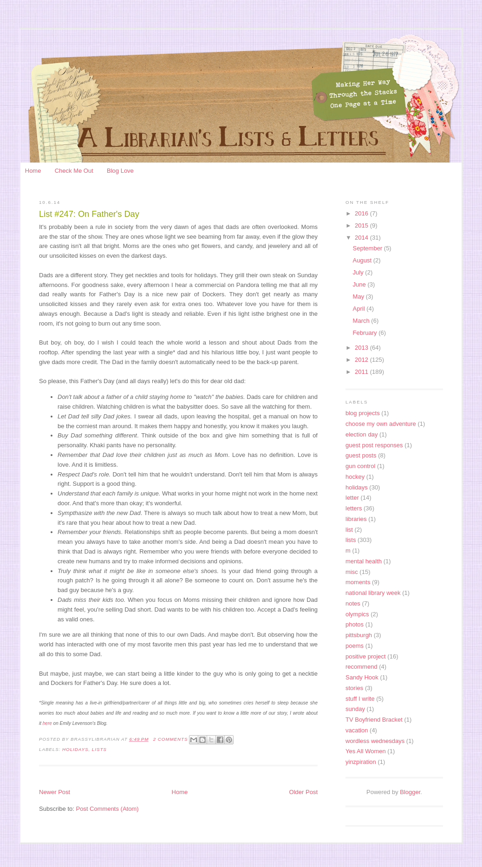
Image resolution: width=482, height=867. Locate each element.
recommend (361, 666)
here (48, 723)
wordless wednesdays (374, 740)
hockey (355, 476)
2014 (362, 237)
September (368, 248)
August (363, 260)
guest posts (361, 455)
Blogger (410, 792)
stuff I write (360, 698)
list (349, 529)
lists (99, 749)
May (359, 296)
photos (354, 624)
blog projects (362, 413)
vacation (356, 730)
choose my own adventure (380, 423)
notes (352, 603)
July (359, 272)
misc (351, 571)
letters (353, 508)
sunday (355, 708)
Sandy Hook (361, 677)
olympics (357, 614)
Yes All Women (365, 751)
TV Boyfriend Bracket (374, 719)
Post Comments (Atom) (107, 808)
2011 (362, 371)
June (360, 284)
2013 (362, 347)
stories (354, 687)
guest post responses (374, 445)
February (366, 332)
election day (361, 434)
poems (354, 645)
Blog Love (120, 170)
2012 (362, 359)
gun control (360, 466)
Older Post (303, 792)
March (362, 320)
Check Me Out (74, 170)
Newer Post (54, 792)
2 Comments (170, 739)
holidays (75, 749)
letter (352, 497)
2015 (362, 225)
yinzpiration (360, 761)
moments (357, 582)
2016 (362, 213)
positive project (365, 656)
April (360, 308)
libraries (356, 518)
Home (33, 170)
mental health (363, 561)
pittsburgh (358, 635)
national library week (373, 592)
